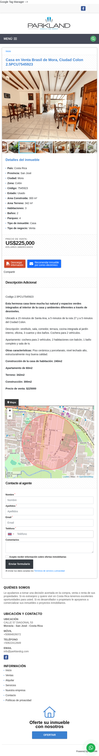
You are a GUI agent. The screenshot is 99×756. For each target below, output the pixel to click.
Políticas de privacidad (18, 700)
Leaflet (66, 477)
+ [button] (10, 411)
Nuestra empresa (15, 690)
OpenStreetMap (86, 477)
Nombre (10, 494)
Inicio (8, 51)
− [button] (10, 416)
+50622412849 (12, 642)
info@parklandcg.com (16, 651)
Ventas (9, 675)
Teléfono (11, 528)
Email (9, 517)
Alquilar (10, 680)
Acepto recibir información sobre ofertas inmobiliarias (37, 557)
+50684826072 (12, 634)
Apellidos (11, 505)
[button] (94, 73)
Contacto (11, 695)
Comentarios (12, 540)
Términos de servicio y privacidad (49, 571)
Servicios (11, 685)
